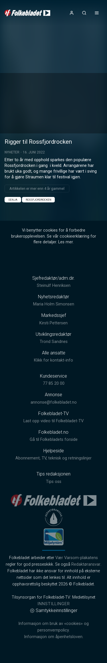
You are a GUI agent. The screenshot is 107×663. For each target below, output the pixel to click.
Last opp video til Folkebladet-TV (53, 421)
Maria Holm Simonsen (53, 304)
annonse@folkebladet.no (54, 402)
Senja (12, 199)
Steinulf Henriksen (53, 285)
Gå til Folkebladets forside (54, 439)
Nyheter (12, 152)
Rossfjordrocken (38, 199)
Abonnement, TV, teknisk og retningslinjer (53, 458)
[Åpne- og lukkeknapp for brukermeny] (71, 13)
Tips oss (53, 481)
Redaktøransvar (85, 564)
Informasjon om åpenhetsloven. (53, 636)
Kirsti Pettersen (53, 323)
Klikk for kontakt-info (53, 360)
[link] (27, 13)
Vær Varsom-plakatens (76, 557)
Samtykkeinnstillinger (53, 610)
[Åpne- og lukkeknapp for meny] (96, 13)
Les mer (65, 242)
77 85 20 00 (53, 383)
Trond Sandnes (54, 341)
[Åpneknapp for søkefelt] (84, 13)
